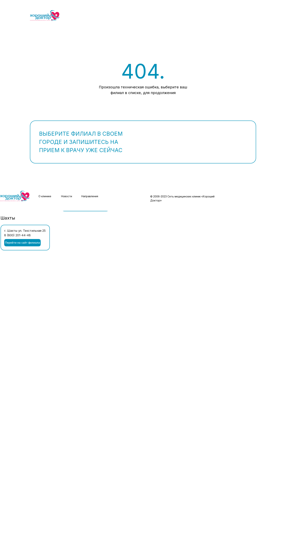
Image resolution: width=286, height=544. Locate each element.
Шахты (8, 218)
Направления (89, 196)
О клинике (44, 196)
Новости (66, 196)
